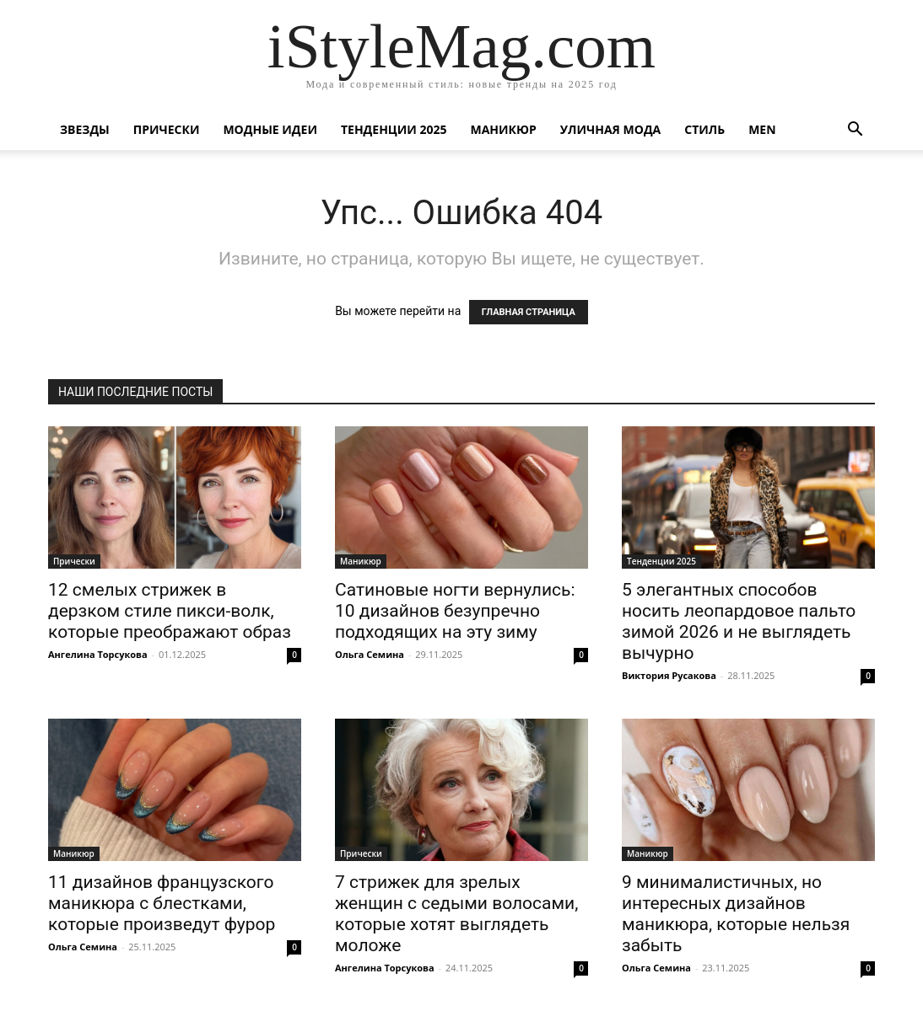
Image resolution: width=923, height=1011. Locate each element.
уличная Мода (610, 129)
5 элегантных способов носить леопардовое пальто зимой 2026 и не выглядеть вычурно (739, 621)
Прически (166, 129)
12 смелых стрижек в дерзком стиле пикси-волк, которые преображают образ (169, 611)
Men (761, 129)
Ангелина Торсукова (98, 654)
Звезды (85, 129)
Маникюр (504, 129)
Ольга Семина (369, 654)
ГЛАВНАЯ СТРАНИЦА (528, 312)
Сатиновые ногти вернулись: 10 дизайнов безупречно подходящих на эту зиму (455, 611)
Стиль (704, 129)
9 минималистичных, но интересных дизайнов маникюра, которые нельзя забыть (736, 913)
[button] (854, 131)
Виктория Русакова (669, 675)
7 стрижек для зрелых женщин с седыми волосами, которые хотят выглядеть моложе (456, 913)
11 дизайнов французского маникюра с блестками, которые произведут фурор (161, 903)
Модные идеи (270, 129)
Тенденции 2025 (394, 129)
